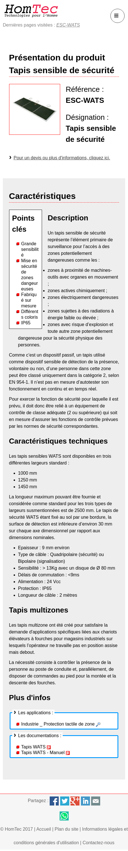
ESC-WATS (68, 25)
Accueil (43, 829)
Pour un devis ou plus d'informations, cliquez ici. (62, 157)
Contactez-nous (98, 842)
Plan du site (67, 829)
